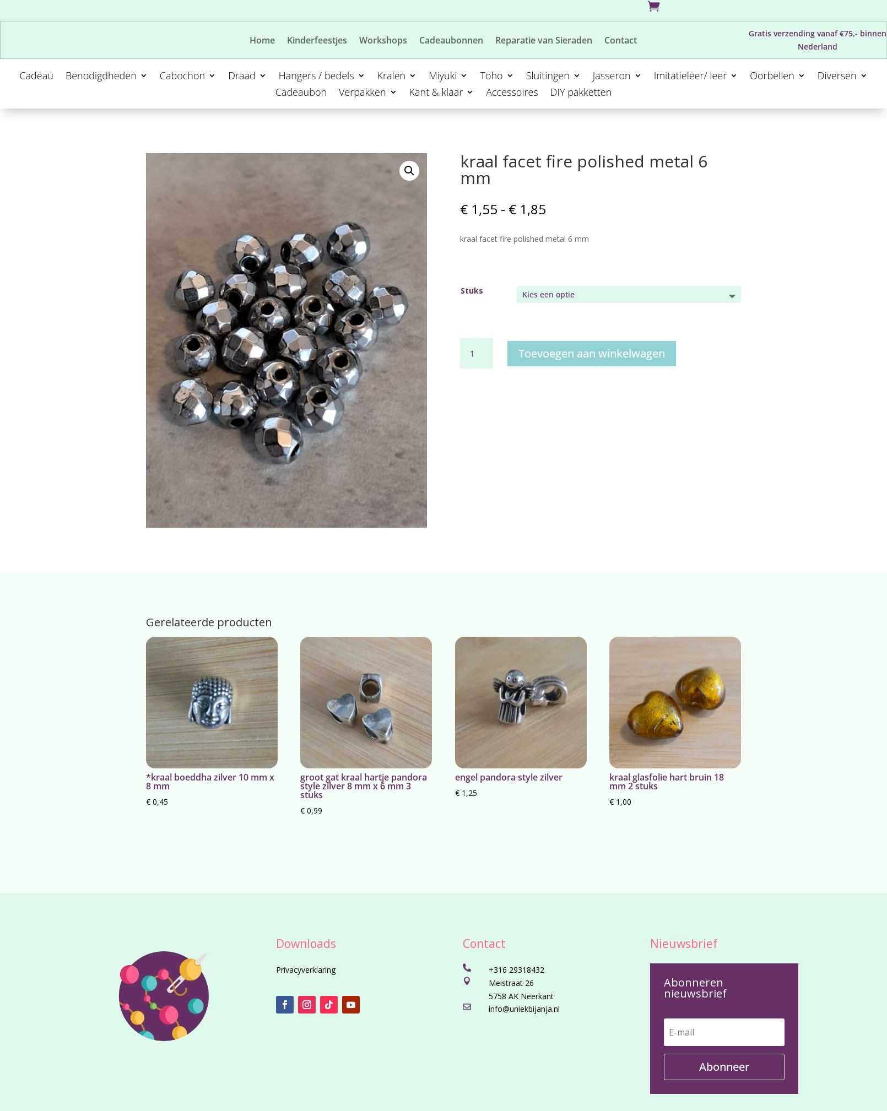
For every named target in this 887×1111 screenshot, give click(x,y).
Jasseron (612, 77)
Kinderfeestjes (317, 41)
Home (262, 41)
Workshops (383, 41)
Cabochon (182, 77)
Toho (491, 77)
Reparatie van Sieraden (543, 41)
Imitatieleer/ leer (690, 77)
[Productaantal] (476, 353)
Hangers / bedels (316, 77)
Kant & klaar (436, 93)
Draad (242, 77)
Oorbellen (772, 77)
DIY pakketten (581, 93)
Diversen (837, 77)
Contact (620, 41)
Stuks (472, 290)
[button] (409, 171)
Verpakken (362, 93)
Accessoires (512, 93)
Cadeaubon (301, 93)
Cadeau (36, 77)
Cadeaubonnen (451, 41)
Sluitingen (548, 77)
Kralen (391, 77)
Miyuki (443, 77)
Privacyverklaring (306, 969)
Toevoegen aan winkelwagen (591, 353)
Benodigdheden (101, 77)
